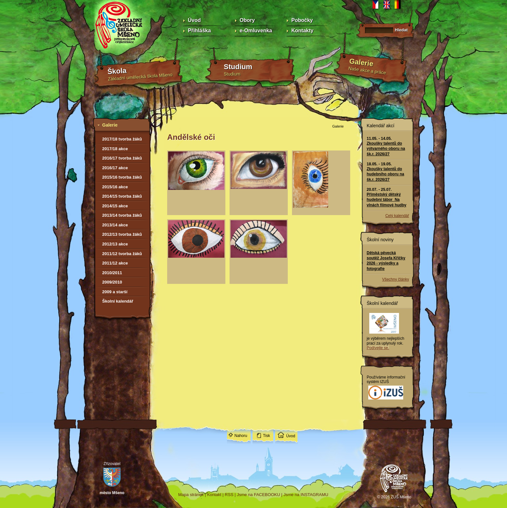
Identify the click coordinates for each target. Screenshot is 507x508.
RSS (229, 494)
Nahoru (240, 435)
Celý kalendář (397, 215)
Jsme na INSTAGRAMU (306, 494)
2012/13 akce (115, 244)
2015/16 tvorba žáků (122, 177)
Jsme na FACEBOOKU (258, 494)
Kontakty (302, 30)
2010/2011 (112, 272)
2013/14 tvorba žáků (122, 215)
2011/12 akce (115, 263)
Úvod (194, 20)
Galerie (361, 62)
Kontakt (214, 494)
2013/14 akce (115, 225)
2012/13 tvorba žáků (122, 234)
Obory (247, 20)
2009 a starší (114, 291)
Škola (117, 71)
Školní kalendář (117, 301)
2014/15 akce (115, 205)
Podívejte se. (378, 348)
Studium (238, 67)
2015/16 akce (115, 186)
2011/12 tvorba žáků (122, 253)
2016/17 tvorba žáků (122, 158)
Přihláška (199, 30)
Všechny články (395, 279)
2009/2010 (112, 282)
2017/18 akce (115, 148)
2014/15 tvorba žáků (122, 196)
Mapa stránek (191, 494)
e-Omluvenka (256, 30)
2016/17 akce (115, 167)
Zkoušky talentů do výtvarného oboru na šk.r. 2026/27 (386, 148)
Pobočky (302, 20)
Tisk (266, 435)
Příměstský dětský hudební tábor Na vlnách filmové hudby (386, 199)
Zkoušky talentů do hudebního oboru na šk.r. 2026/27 (385, 174)
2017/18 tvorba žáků (122, 139)
